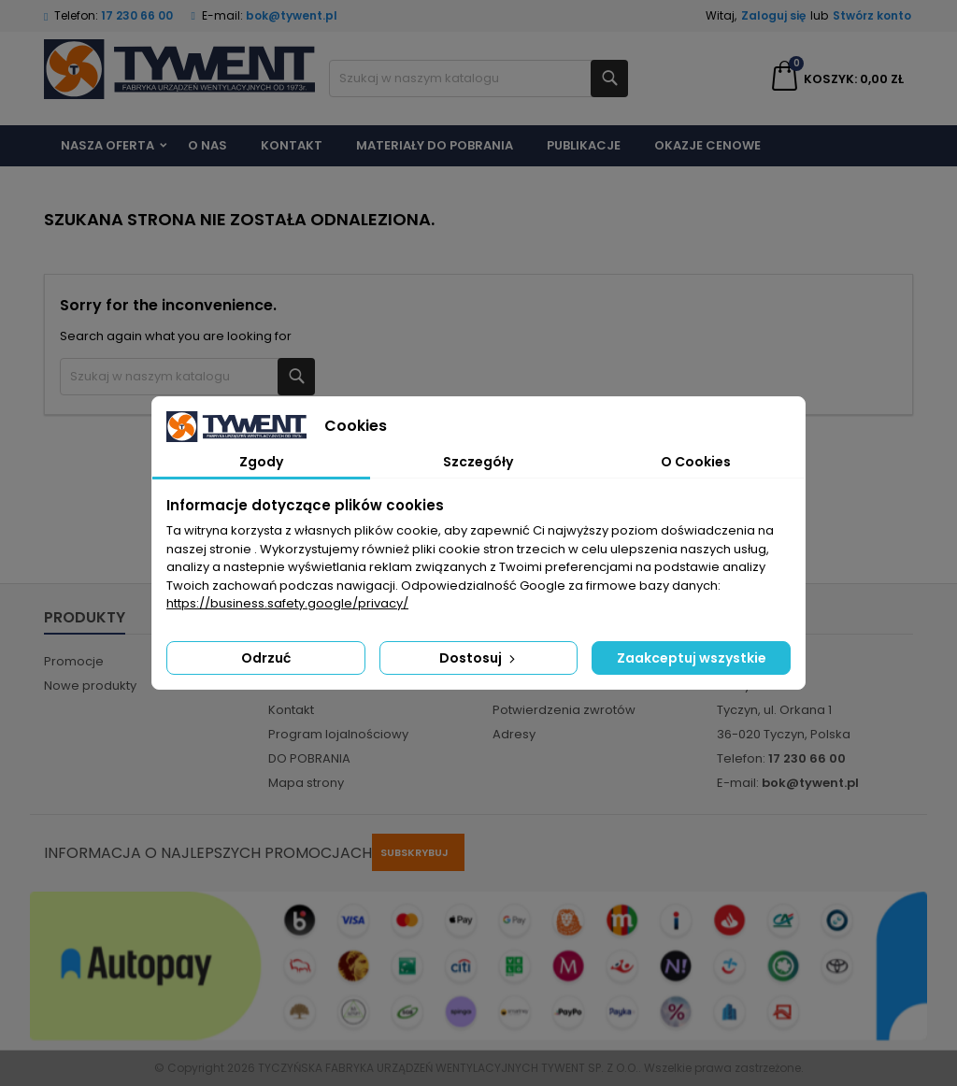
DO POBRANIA (309, 758)
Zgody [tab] (261, 461)
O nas (207, 145)
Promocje (74, 661)
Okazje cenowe (707, 145)
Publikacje (584, 145)
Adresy (514, 734)
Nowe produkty (90, 685)
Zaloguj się (773, 15)
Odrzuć (266, 658)
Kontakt (291, 145)
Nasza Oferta (107, 145)
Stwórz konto (872, 15)
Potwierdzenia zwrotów (564, 710)
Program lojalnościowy (338, 734)
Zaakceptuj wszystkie (691, 658)
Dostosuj (479, 658)
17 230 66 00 (137, 15)
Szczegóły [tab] (478, 461)
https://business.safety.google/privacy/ (287, 603)
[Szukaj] (478, 78)
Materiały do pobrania (434, 145)
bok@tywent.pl (291, 15)
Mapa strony (306, 783)
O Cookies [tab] (696, 461)
